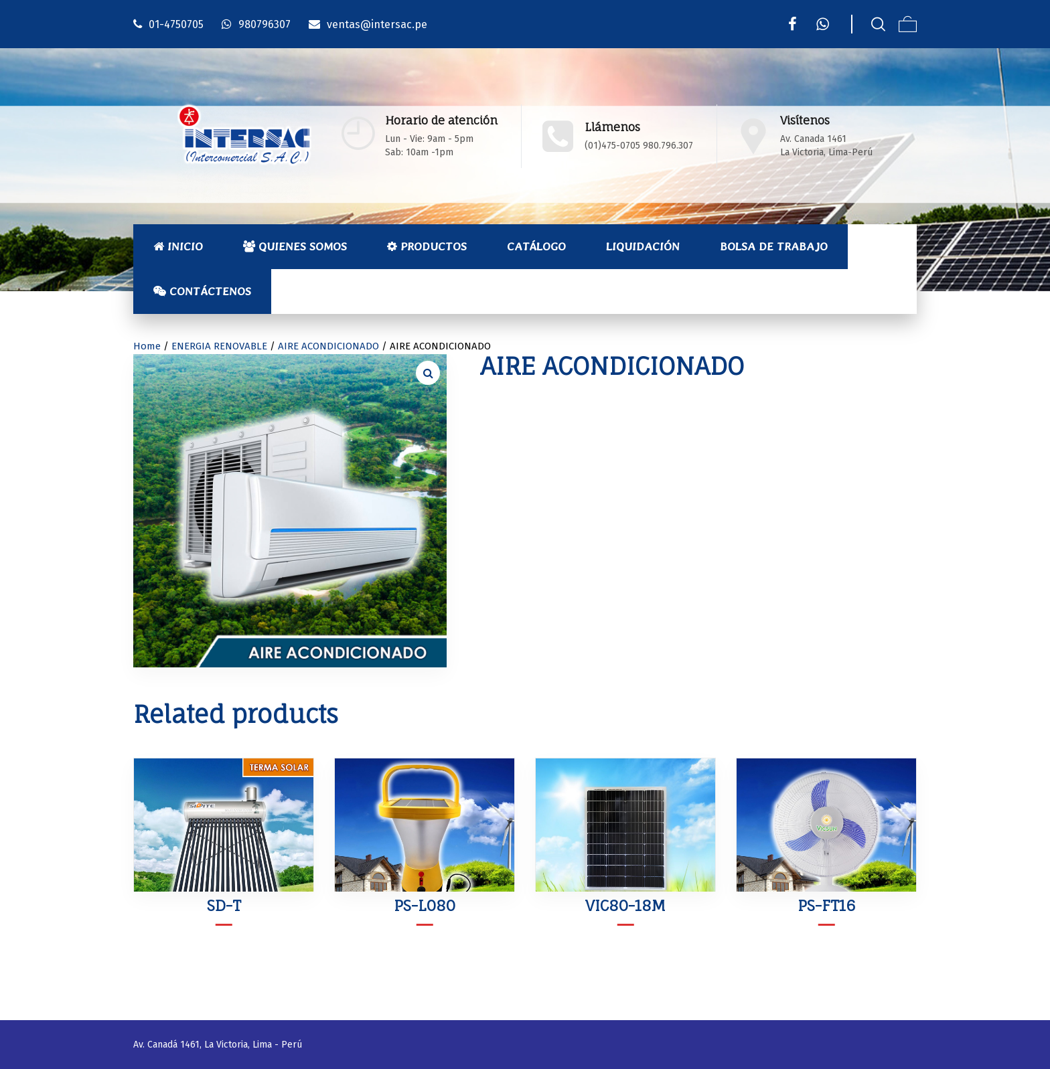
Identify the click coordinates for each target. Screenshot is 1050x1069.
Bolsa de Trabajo (774, 246)
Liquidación (643, 246)
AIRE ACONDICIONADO (328, 346)
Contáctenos (202, 291)
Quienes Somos (295, 246)
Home (147, 346)
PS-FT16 (826, 905)
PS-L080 (424, 905)
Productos (427, 246)
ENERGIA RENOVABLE (219, 346)
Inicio (178, 246)
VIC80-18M (625, 905)
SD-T (224, 905)
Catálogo (536, 246)
